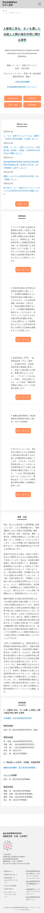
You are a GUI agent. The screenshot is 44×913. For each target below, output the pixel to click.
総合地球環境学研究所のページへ (33, 898)
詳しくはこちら (23, 270)
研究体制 (32, 105)
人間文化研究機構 (22, 82)
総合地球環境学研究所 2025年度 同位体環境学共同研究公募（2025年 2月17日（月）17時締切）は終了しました (22, 165)
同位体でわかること (11, 874)
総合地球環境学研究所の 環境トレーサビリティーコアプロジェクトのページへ (33, 874)
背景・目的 (13, 105)
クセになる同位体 (10, 886)
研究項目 (32, 98)
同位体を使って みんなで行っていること (11, 880)
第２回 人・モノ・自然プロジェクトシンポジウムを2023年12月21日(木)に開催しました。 (22, 191)
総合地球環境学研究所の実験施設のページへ (33, 884)
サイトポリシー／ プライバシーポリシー (10, 894)
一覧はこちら (22, 204)
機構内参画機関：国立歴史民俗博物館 (19, 768)
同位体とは (8, 871)
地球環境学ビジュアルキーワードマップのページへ (33, 891)
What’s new (13, 98)
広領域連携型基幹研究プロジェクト (22, 87)
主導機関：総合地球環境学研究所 (18, 718)
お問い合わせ (8, 889)
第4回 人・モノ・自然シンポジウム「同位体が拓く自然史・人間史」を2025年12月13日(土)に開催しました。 (22, 150)
